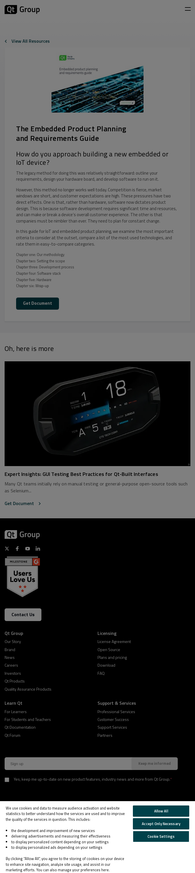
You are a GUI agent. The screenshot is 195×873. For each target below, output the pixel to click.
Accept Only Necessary (161, 824)
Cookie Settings (161, 836)
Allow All (161, 811)
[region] (97, 837)
